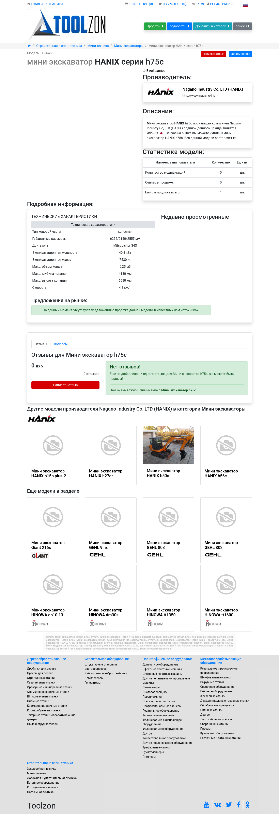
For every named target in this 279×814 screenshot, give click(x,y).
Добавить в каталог (213, 26)
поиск (242, 26)
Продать (155, 26)
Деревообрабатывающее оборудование (46, 661)
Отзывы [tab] (41, 344)
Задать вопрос (240, 53)
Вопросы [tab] (60, 344)
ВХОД (198, 4)
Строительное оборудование (107, 659)
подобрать (179, 26)
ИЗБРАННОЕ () (173, 4)
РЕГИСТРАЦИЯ (220, 4)
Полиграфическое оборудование (168, 659)
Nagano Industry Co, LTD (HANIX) (213, 89)
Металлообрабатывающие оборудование (221, 661)
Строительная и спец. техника (50, 763)
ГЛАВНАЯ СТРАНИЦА (45, 4)
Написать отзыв (213, 53)
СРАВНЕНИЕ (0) (141, 4)
